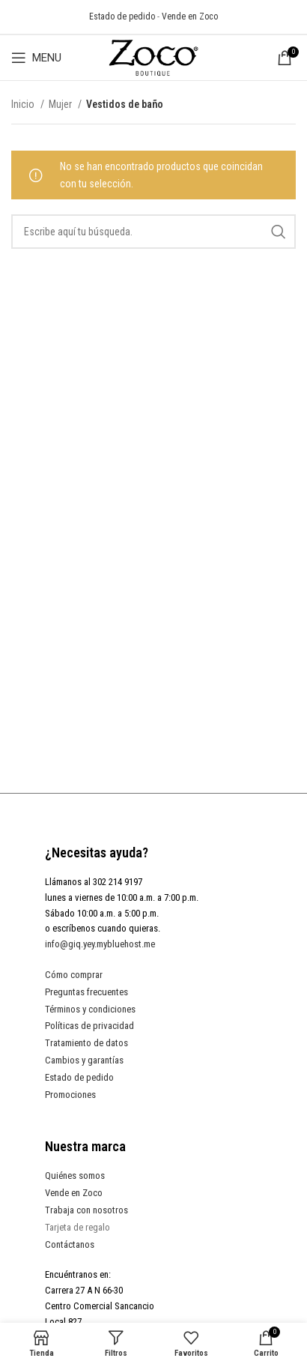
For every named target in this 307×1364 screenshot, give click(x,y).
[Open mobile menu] (36, 58)
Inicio (24, 104)
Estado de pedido (122, 16)
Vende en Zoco (190, 16)
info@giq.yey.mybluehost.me (100, 944)
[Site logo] (153, 57)
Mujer (61, 104)
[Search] (153, 231)
